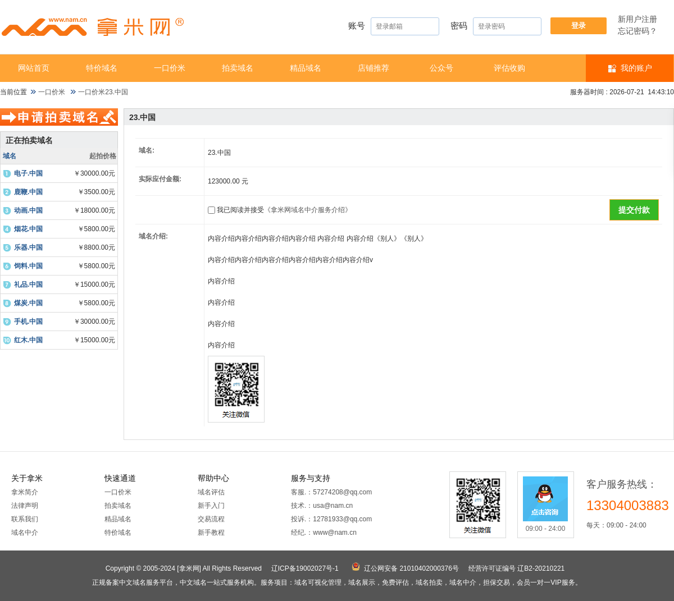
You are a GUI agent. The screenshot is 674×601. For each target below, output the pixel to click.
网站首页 (33, 67)
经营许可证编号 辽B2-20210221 (516, 568)
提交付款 (634, 209)
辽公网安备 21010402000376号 (411, 568)
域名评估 (211, 492)
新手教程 (211, 532)
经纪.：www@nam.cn (324, 532)
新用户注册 (637, 19)
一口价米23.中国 (103, 92)
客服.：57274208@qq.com (331, 492)
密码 (495, 26)
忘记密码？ (637, 30)
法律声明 (24, 506)
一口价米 (169, 67)
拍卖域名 (237, 67)
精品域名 (305, 67)
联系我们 (24, 519)
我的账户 (636, 67)
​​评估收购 (509, 67)
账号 (393, 26)
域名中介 (24, 532)
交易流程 (211, 519)
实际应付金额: (160, 179)
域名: (146, 150)
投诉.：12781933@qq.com (331, 519)
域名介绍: (153, 236)
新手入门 (211, 506)
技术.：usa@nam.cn (322, 506)
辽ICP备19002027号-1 (305, 568)
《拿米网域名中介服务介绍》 (308, 210)
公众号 (441, 67)
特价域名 (101, 67)
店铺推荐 (373, 67)
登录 (578, 25)
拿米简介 (24, 492)
